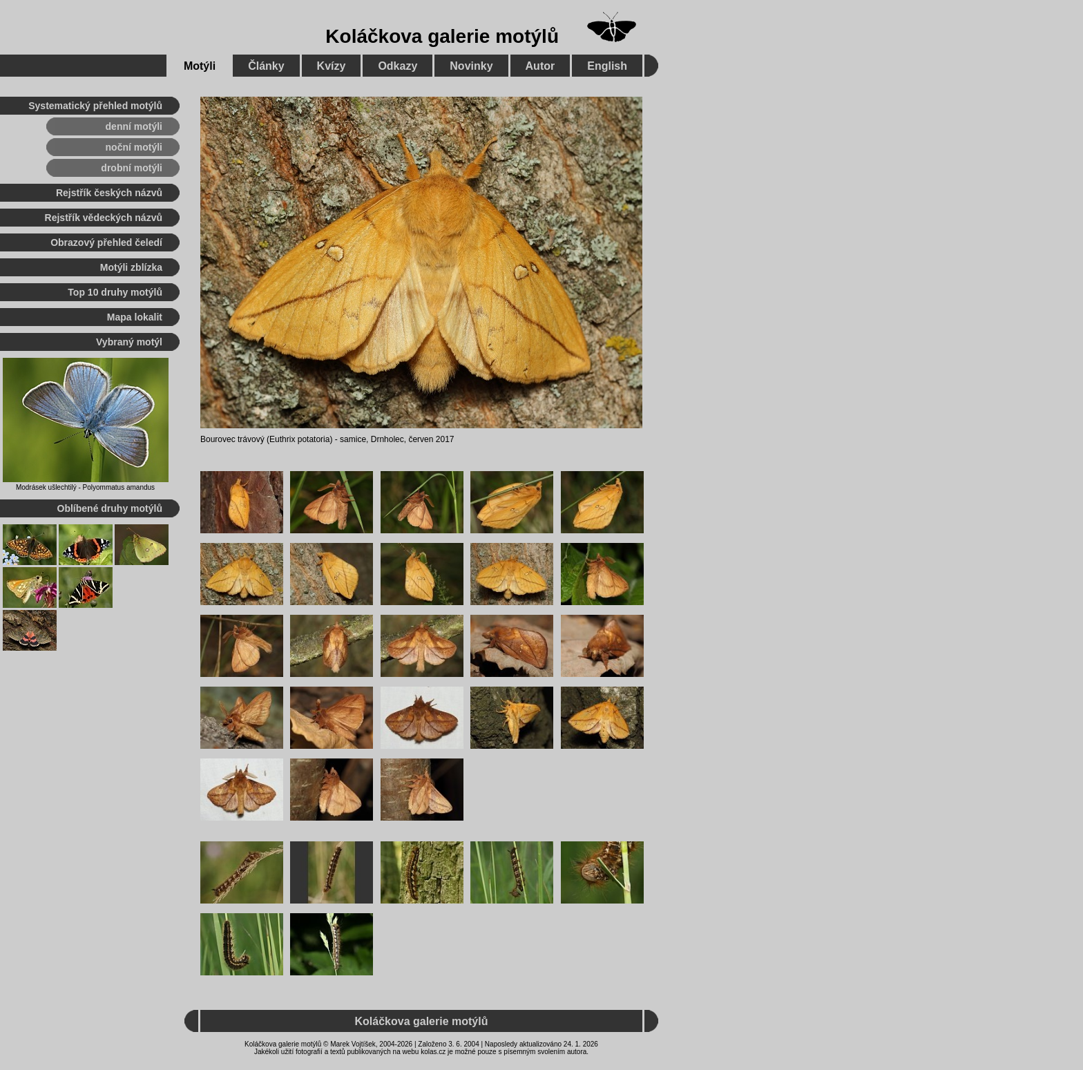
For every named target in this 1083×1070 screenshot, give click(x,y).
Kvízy (331, 66)
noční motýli (134, 147)
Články (266, 66)
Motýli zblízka (131, 267)
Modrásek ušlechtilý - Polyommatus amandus (85, 487)
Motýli (199, 66)
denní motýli (134, 126)
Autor (540, 66)
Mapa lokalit (134, 317)
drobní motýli (131, 167)
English (607, 66)
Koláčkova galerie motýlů (442, 36)
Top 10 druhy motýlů (115, 292)
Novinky (471, 66)
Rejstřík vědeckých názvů (103, 217)
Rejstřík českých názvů (109, 192)
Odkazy (397, 66)
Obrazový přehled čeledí (106, 242)
